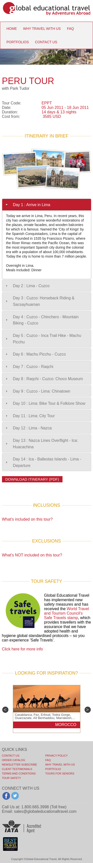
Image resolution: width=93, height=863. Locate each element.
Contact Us (11, 755)
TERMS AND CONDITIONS (19, 773)
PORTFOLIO (53, 769)
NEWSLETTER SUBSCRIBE (19, 764)
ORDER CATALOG (13, 760)
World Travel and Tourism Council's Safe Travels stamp (66, 613)
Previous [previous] (5, 710)
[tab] (46, 205)
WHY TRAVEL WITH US (60, 764)
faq (70, 29)
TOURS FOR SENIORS (59, 773)
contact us (46, 42)
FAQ (48, 760)
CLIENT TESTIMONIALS (17, 769)
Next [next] (88, 710)
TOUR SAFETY (11, 777)
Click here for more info (22, 649)
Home (11, 29)
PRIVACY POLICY (56, 755)
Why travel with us (42, 29)
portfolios (17, 42)
